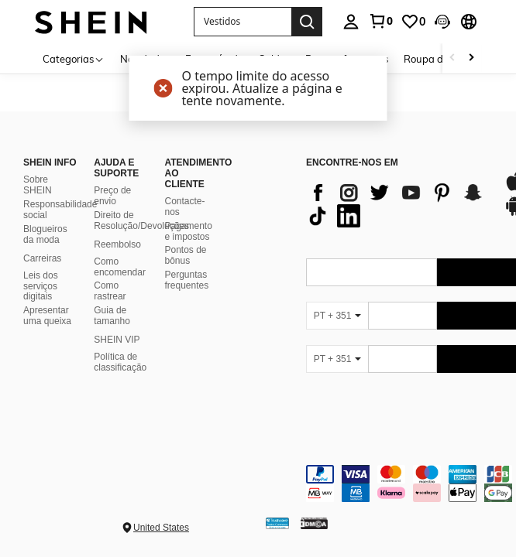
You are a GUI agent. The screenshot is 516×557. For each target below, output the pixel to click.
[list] (397, 204)
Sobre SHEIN (37, 185)
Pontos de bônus (186, 255)
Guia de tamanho (112, 315)
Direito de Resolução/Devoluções (141, 220)
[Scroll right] (471, 58)
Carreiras (42, 258)
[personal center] (351, 21)
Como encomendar (120, 267)
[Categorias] (73, 58)
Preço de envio (112, 196)
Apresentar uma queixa (47, 315)
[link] (380, 21)
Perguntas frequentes (187, 280)
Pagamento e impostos (188, 231)
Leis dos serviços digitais (40, 286)
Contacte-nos (185, 206)
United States (161, 527)
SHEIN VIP (116, 339)
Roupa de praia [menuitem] (440, 59)
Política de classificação (120, 362)
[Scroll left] (452, 58)
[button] (442, 21)
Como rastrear (110, 291)
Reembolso (117, 244)
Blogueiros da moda (45, 234)
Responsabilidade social (60, 209)
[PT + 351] (337, 316)
